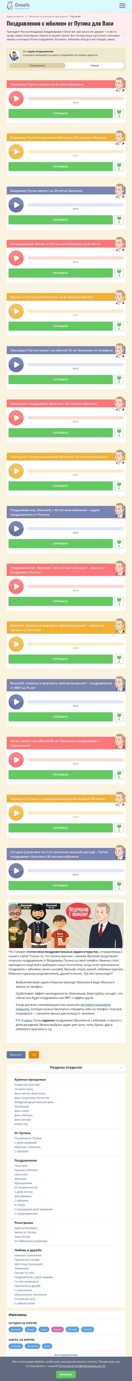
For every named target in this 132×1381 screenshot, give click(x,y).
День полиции (23, 1115)
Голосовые (21, 1165)
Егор (47, 1346)
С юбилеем (21, 1151)
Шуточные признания (28, 1264)
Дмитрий (32, 1346)
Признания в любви (27, 1259)
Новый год (20, 1124)
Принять (66, 1374)
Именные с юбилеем (27, 1147)
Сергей (87, 1329)
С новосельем (23, 1290)
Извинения (21, 1268)
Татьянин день (23, 1089)
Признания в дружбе (27, 1286)
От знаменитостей (26, 1187)
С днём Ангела (23, 1191)
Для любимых (23, 1196)
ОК (33, 1054)
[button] (16, 98)
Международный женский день (34, 1102)
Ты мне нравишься (26, 1281)
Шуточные (21, 1174)
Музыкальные (23, 1183)
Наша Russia (22, 1236)
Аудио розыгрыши (25, 1228)
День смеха (21, 1111)
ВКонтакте (16, 1054)
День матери (22, 1119)
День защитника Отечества (31, 1097)
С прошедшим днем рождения (33, 1209)
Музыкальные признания (30, 1294)
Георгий (15, 1346)
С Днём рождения (25, 1142)
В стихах (19, 1205)
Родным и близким (26, 1170)
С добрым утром (24, 1303)
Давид (30, 1329)
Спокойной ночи (24, 1299)
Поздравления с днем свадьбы (33, 1277)
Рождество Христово (27, 1084)
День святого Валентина (29, 1093)
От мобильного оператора (30, 1241)
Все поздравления (66, 1355)
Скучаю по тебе (24, 1272)
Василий (15, 1329)
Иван (44, 1329)
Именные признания (27, 1255)
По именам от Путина (27, 1138)
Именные (20, 1178)
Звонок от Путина (25, 1232)
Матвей (72, 1329)
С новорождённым (26, 1213)
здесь (28, 1020)
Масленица (21, 1106)
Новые (95, 65)
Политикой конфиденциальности (82, 1366)
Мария (57, 1329)
